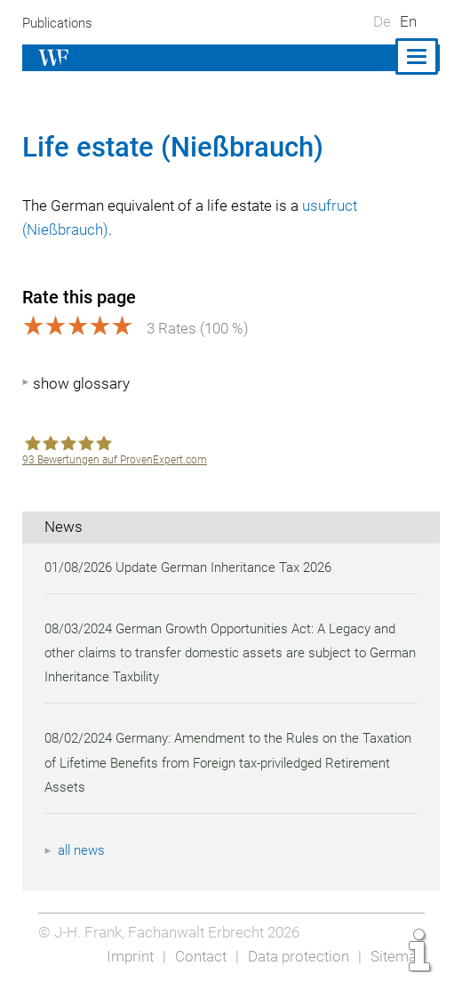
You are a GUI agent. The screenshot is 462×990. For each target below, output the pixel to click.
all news (83, 850)
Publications (59, 23)
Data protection (295, 956)
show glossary (81, 383)
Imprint (124, 956)
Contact (196, 956)
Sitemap (397, 956)
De (382, 21)
